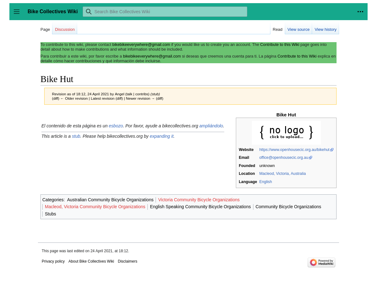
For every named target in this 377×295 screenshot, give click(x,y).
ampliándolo (211, 125)
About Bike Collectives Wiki (91, 261)
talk (129, 94)
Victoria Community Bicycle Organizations (199, 199)
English (265, 182)
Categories (53, 199)
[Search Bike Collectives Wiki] (165, 12)
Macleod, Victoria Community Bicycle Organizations (95, 206)
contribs (141, 94)
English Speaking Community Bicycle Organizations (200, 206)
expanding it (162, 136)
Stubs (50, 213)
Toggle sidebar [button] (18, 14)
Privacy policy (53, 261)
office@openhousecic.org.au (283, 157)
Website (246, 150)
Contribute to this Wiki (279, 44)
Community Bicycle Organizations (288, 206)
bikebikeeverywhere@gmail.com (141, 44)
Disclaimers (127, 261)
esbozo (116, 125)
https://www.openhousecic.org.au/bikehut (294, 150)
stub (76, 136)
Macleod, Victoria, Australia (282, 173)
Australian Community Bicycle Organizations (110, 199)
